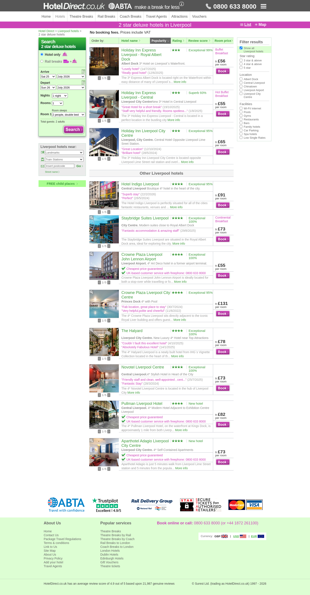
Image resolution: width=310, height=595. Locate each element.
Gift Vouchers (109, 562)
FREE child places (61, 183)
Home (46, 16)
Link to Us (50, 546)
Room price (223, 40)
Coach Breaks (130, 16)
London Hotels (110, 550)
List (247, 24)
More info (180, 82)
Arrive (44, 71)
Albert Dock (251, 79)
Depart (45, 82)
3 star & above (253, 60)
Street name (51, 172)
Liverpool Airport (254, 90)
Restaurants (251, 119)
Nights (45, 95)
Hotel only (56, 54)
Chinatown (250, 86)
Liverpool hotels (68, 31)
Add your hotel (53, 562)
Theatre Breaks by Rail (115, 535)
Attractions (179, 16)
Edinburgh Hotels (111, 558)
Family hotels (252, 126)
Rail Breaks (106, 16)
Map (262, 24)
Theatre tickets (110, 566)
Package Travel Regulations (62, 539)
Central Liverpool (254, 82)
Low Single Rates (254, 137)
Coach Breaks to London (116, 546)
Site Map (50, 550)
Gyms (247, 115)
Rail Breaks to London (115, 543)
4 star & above (253, 64)
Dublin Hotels (109, 554)
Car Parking (251, 130)
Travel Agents (156, 16)
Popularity (159, 40)
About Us (50, 554)
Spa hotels (250, 134)
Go (78, 166)
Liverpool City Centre (252, 95)
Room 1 (45, 114)
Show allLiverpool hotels (253, 50)
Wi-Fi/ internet (252, 108)
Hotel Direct (46, 31)
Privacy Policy (53, 558)
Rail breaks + (61, 61)
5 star (247, 67)
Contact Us (51, 535)
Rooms (45, 103)
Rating (177, 40)
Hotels (60, 16)
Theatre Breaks (81, 16)
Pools (247, 112)
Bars (247, 123)
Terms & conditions (56, 543)
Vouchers (199, 16)
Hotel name (129, 40)
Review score (198, 40)
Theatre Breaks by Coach (117, 539)
